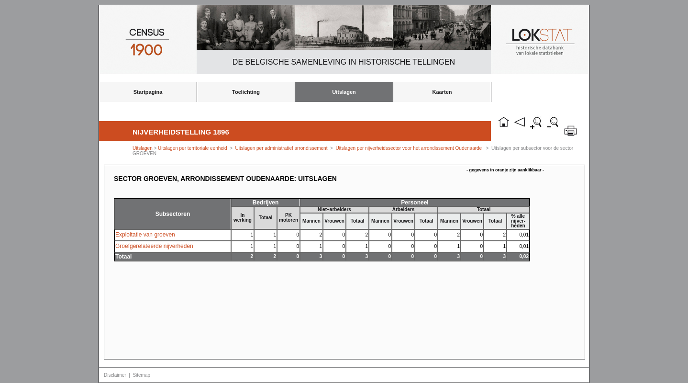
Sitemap (141, 375)
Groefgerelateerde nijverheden (154, 246)
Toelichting (246, 92)
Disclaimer (115, 375)
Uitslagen (344, 92)
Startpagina (148, 92)
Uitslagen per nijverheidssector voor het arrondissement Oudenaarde (408, 148)
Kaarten (442, 92)
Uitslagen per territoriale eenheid (193, 148)
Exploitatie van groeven (145, 234)
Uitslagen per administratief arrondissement (281, 148)
